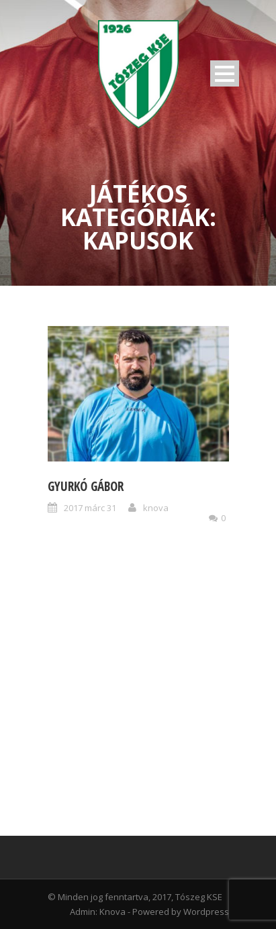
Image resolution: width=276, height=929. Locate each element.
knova (156, 508)
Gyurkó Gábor (86, 486)
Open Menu (224, 73)
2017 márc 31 (90, 508)
